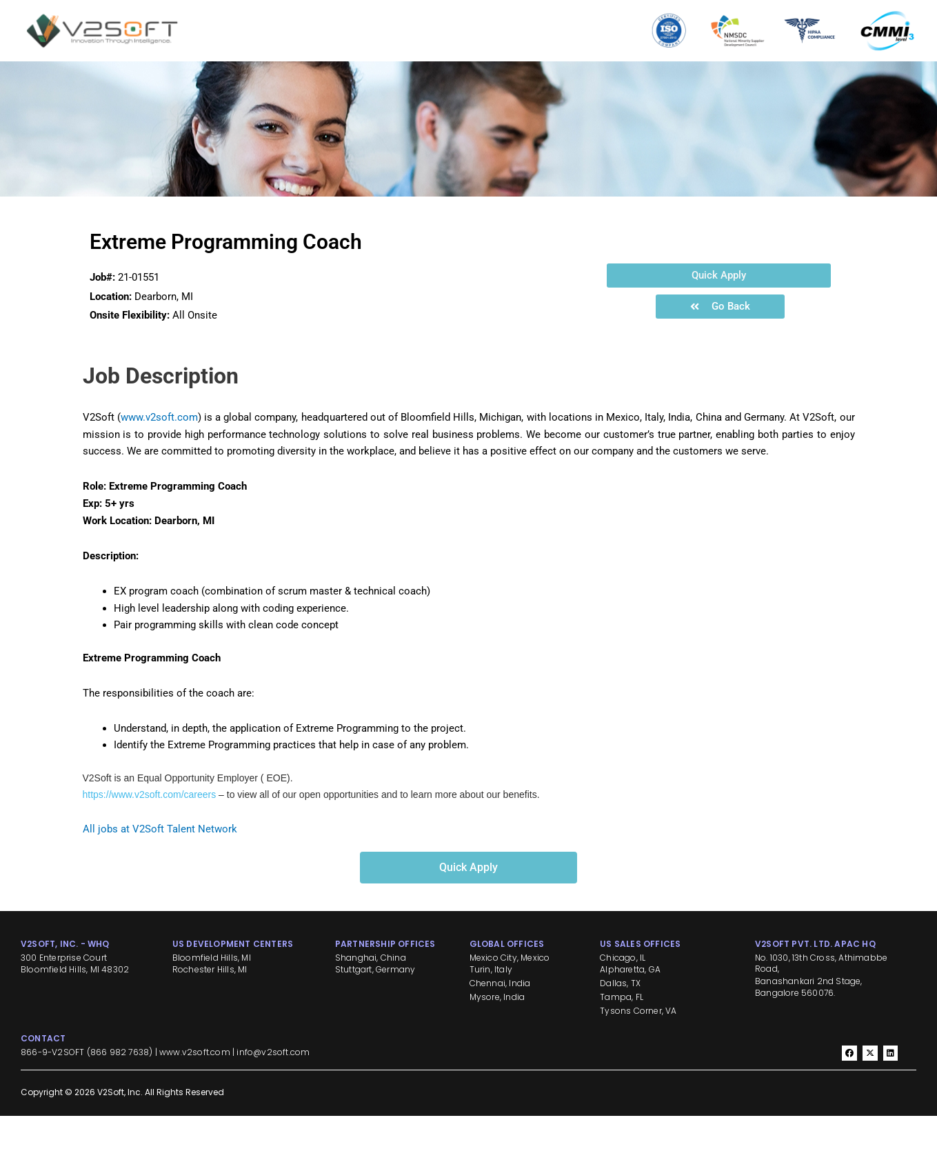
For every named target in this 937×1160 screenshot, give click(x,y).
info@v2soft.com (273, 1097)
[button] (719, 320)
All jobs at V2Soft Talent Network (160, 873)
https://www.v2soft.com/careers (149, 839)
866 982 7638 (119, 1097)
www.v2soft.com (159, 461)
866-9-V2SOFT (52, 1097)
